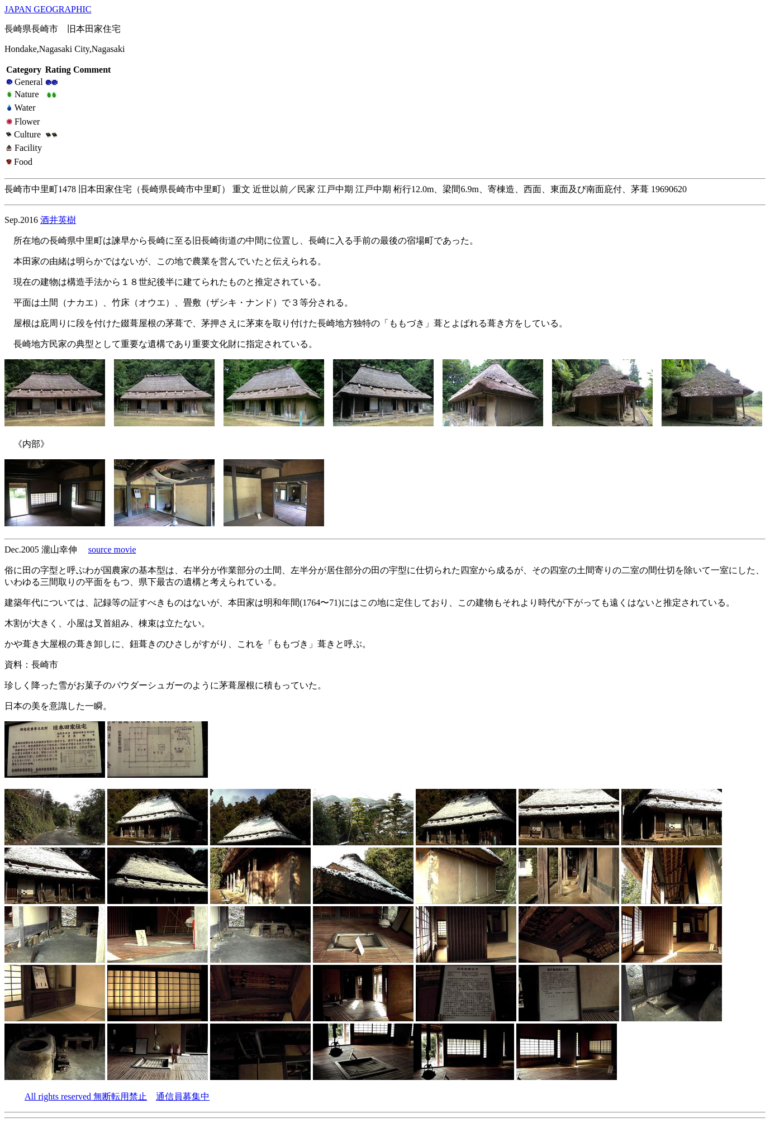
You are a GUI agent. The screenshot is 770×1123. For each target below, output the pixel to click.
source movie (112, 549)
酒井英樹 (58, 220)
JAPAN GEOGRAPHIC (47, 9)
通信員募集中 (183, 1096)
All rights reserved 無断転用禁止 (86, 1096)
